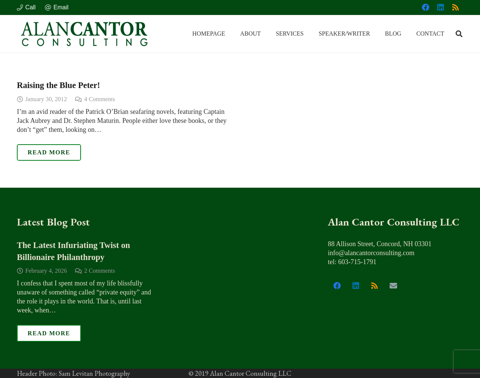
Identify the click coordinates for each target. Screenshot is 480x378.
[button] (459, 33)
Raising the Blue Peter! (58, 85)
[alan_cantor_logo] (84, 34)
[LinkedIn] (440, 7)
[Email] (393, 285)
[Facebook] (425, 7)
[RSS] (455, 7)
